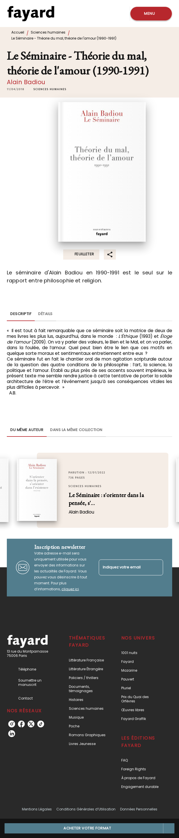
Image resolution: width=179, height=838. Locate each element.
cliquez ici (70, 588)
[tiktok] (41, 724)
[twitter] (31, 724)
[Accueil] (31, 13)
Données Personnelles (138, 809)
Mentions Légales (37, 809)
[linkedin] (12, 733)
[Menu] (151, 14)
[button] (50, 89)
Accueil (17, 32)
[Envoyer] (156, 567)
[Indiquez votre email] (124, 567)
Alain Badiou (26, 82)
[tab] (21, 314)
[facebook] (21, 724)
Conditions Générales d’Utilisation (86, 809)
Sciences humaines (48, 32)
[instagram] (12, 724)
